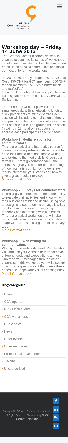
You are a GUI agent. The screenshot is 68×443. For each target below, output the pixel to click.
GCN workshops (16, 316)
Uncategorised (14, 368)
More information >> (16, 179)
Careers (10, 294)
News (8, 331)
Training (10, 361)
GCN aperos (13, 302)
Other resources (15, 346)
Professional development (23, 354)
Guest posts (12, 324)
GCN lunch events (17, 309)
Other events (13, 339)
